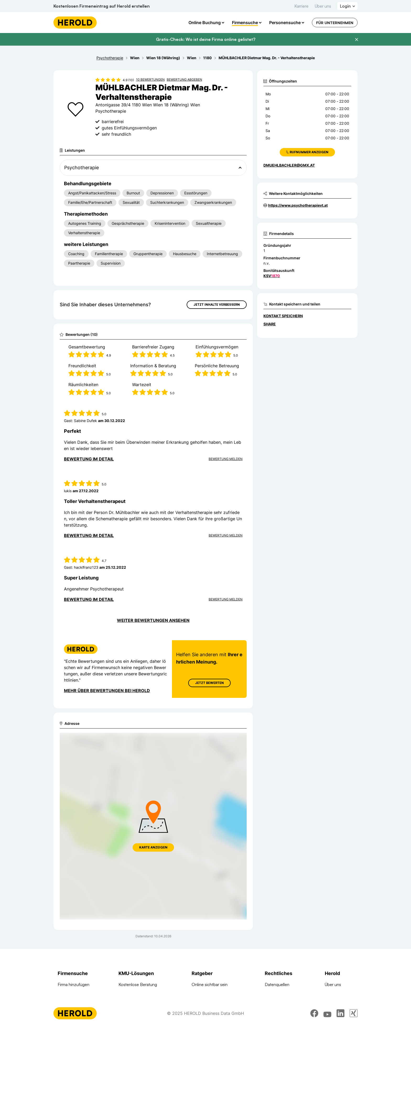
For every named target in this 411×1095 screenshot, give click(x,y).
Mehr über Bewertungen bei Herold (107, 690)
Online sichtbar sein (210, 984)
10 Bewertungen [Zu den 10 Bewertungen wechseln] (150, 79)
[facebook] (314, 1080)
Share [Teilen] (269, 324)
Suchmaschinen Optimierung (145, 1041)
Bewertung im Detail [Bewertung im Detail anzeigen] (89, 459)
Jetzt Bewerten (209, 683)
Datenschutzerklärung (285, 1012)
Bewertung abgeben (184, 79)
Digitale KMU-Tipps (209, 1022)
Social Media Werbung (139, 1031)
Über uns (323, 6)
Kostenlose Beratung (137, 984)
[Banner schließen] (356, 39)
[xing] (354, 1080)
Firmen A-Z (68, 1003)
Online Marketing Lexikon (215, 1031)
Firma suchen (70, 994)
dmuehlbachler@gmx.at (289, 165)
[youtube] (327, 1080)
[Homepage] (75, 23)
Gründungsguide (207, 1041)
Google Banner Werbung (141, 1022)
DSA (269, 1022)
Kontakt (332, 1003)
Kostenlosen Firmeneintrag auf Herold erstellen (101, 6)
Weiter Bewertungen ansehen (153, 620)
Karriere (301, 6)
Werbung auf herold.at (78, 1031)
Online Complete (134, 1003)
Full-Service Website (137, 994)
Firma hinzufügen (73, 984)
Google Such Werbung (139, 1012)
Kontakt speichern (283, 316)
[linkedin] (340, 1080)
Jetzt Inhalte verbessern (216, 304)
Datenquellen (277, 984)
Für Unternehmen (334, 22)
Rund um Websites (209, 994)
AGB (269, 994)
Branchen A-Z (71, 1012)
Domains (126, 1050)
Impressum (275, 1003)
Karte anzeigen (153, 847)
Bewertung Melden (225, 459)
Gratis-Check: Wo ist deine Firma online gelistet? (205, 39)
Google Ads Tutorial (210, 1012)
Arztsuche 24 (70, 1022)
